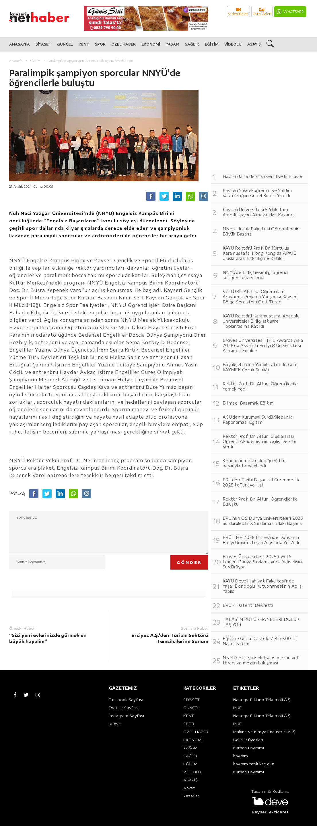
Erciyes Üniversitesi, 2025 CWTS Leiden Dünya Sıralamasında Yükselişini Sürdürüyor (263, 561)
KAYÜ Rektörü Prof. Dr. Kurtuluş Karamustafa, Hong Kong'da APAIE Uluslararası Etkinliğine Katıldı (259, 253)
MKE (237, 707)
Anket (189, 788)
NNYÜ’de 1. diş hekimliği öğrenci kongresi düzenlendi (255, 275)
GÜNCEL (65, 44)
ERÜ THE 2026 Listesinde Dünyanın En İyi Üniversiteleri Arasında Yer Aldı (261, 540)
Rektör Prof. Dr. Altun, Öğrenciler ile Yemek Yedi (260, 386)
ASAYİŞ (254, 44)
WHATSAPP (293, 11)
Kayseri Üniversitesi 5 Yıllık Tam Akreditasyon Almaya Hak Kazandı (258, 212)
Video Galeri (238, 11)
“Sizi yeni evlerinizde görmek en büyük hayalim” (48, 638)
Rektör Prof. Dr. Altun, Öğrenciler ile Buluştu (260, 502)
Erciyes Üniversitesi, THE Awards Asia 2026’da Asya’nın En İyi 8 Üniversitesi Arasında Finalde (263, 345)
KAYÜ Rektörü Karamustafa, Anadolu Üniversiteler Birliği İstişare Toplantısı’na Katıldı (261, 321)
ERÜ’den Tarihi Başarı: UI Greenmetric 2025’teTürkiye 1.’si (261, 482)
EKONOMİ (150, 44)
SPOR (100, 44)
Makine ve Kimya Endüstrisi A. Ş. (264, 731)
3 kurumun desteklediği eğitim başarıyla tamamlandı (254, 463)
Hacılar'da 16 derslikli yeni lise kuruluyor (263, 176)
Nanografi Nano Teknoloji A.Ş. (262, 699)
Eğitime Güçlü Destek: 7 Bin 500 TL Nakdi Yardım (260, 641)
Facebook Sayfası (126, 699)
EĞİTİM (212, 44)
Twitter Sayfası (124, 707)
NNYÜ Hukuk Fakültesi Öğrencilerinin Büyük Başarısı (261, 231)
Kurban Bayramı (248, 747)
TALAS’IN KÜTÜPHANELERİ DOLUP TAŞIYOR (261, 622)
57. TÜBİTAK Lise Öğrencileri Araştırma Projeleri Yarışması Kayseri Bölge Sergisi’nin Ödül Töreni (260, 296)
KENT (84, 44)
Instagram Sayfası (126, 715)
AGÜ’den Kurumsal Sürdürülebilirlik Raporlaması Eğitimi (257, 420)
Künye (115, 723)
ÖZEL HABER (123, 44)
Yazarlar (191, 796)
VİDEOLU (233, 44)
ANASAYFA (19, 44)
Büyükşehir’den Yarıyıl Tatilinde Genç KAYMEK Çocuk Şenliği (260, 367)
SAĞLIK (192, 44)
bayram (240, 756)
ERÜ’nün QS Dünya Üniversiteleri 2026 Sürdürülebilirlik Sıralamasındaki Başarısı (263, 521)
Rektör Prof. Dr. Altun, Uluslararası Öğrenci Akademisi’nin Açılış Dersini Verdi (259, 441)
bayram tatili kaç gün (253, 764)
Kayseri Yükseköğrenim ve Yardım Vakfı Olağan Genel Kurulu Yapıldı (257, 193)
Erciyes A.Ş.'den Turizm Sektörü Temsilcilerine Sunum (169, 638)
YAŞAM (172, 44)
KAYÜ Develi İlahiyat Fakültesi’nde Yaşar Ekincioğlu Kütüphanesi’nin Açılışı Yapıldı (263, 586)
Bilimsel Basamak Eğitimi (249, 403)
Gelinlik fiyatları (248, 739)
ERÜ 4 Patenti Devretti (248, 605)
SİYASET (43, 44)
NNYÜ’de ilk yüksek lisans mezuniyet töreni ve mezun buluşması (261, 660)
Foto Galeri (261, 11)
